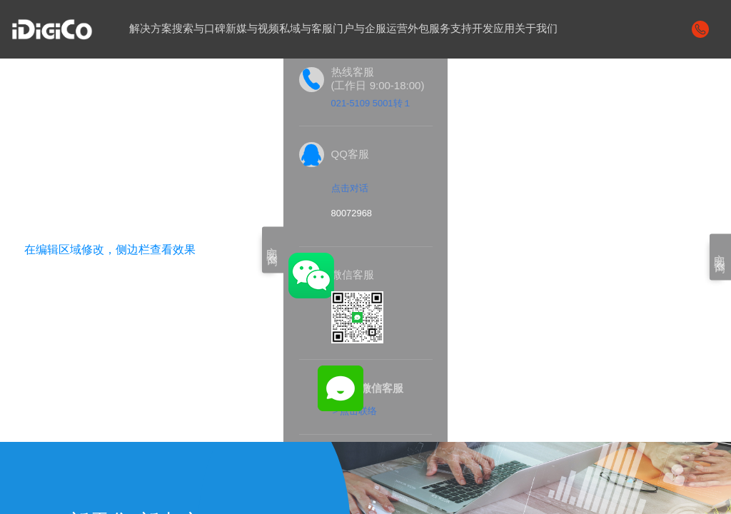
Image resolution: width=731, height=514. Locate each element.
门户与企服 (359, 29)
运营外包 (407, 29)
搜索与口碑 (199, 29)
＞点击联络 (354, 411)
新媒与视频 (252, 29)
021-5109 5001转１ (371, 103)
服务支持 (450, 29)
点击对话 (349, 188)
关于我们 (536, 29)
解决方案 (150, 29)
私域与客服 (306, 29)
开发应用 (493, 29)
